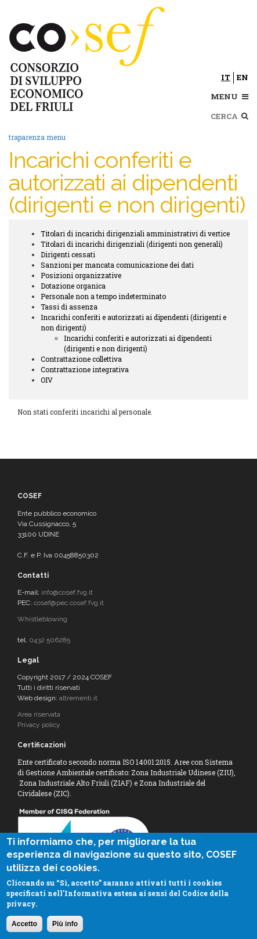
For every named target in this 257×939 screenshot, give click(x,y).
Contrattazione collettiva (81, 359)
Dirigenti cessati (68, 254)
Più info (65, 924)
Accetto (24, 924)
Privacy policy (38, 725)
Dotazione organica (73, 285)
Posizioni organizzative (81, 275)
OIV (47, 379)
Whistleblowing (42, 619)
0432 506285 (49, 640)
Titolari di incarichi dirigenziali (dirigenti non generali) (132, 244)
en (242, 77)
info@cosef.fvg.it (67, 592)
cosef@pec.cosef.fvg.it (69, 603)
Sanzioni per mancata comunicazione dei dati (117, 264)
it (225, 77)
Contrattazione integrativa (85, 369)
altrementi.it (78, 698)
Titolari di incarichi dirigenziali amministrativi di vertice (135, 233)
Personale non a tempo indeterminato (103, 296)
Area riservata (38, 714)
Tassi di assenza (69, 306)
